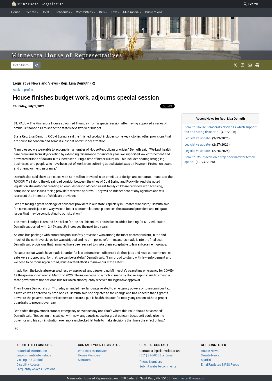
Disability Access (28, 364)
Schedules (63, 12)
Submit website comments (157, 366)
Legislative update (197, 138)
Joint (45, 12)
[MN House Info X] (235, 65)
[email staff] (250, 65)
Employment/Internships (33, 355)
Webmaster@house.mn (188, 378)
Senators (84, 360)
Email (169, 355)
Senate (31, 12)
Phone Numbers (150, 361)
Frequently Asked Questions (35, 369)
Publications (153, 12)
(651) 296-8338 (150, 355)
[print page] (257, 65)
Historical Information (31, 351)
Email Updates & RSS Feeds (220, 364)
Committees (84, 12)
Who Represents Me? (92, 351)
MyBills (206, 360)
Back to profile (23, 90)
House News (209, 351)
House (15, 12)
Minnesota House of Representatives (66, 55)
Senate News (210, 355)
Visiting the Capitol (29, 360)
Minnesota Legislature (37, 3)
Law (114, 12)
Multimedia (131, 12)
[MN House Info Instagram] (242, 65)
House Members (89, 355)
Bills (102, 12)
